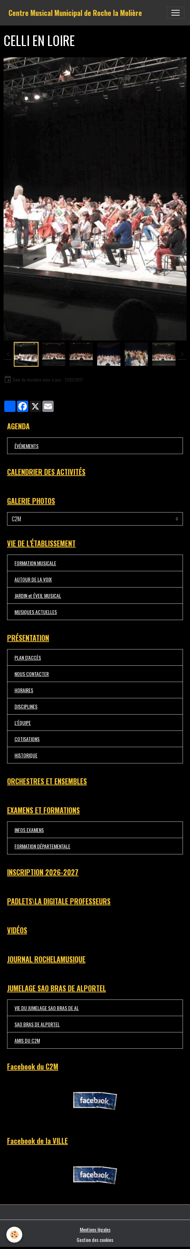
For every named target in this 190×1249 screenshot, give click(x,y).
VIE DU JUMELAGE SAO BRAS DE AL (46, 1008)
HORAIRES (23, 690)
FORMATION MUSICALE (35, 563)
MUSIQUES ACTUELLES (35, 611)
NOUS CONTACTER (31, 673)
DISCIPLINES (25, 706)
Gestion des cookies (95, 1239)
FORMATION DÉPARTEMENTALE (42, 846)
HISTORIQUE (25, 755)
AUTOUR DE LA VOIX (33, 579)
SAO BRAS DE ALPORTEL (37, 1024)
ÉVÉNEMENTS (26, 445)
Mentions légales (95, 1229)
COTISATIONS (27, 739)
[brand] (75, 13)
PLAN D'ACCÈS (27, 657)
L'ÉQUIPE (22, 722)
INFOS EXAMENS (29, 829)
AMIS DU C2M (27, 1040)
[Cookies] (14, 1235)
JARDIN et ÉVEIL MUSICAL (37, 595)
